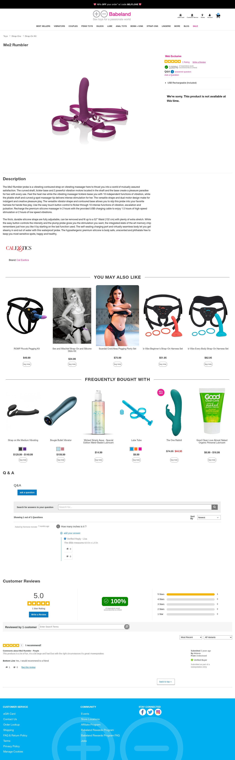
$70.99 (117, 357)
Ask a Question (171, 75)
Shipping (8, 730)
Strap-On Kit (30, 36)
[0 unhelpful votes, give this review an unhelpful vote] (15, 667)
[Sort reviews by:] (191, 637)
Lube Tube (136, 440)
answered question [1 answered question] (183, 72)
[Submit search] (215, 507)
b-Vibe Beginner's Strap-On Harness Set (163, 348)
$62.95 (208, 357)
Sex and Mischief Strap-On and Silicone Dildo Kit (72, 349)
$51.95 (163, 357)
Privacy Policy (11, 746)
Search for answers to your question (35, 507)
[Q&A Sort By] (209, 517)
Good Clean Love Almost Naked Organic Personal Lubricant (211, 441)
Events (85, 713)
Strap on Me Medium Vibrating (23, 440)
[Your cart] (218, 16)
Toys (5, 36)
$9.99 (136, 454)
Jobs (84, 740)
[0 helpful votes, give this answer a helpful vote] (68, 549)
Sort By (192, 517)
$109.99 (60, 454)
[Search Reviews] (84, 626)
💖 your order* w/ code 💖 (117, 4)
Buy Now (26, 364)
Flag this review (28, 667)
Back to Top (165, 682)
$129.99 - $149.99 (23, 454)
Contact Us (10, 719)
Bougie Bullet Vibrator (61, 440)
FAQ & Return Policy (15, 735)
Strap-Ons (16, 36)
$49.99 (26, 357)
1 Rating (186, 62)
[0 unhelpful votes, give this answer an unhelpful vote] (68, 557)
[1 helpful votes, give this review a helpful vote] (7, 667)
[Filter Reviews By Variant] (218, 637)
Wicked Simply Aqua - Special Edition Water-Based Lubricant (98, 441)
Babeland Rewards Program (97, 730)
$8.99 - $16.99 (212, 452)
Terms (6, 740)
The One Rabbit (174, 440)
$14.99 (98, 452)
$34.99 (72, 358)
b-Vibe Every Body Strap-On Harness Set (208, 348)
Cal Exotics (23, 260)
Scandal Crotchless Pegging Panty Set (117, 348)
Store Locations (90, 719)
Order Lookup (11, 724)
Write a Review (199, 62)
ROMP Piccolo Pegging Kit (27, 348)
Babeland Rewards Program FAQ (100, 735)
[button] (20, 449)
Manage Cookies (13, 751)
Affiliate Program (90, 724)
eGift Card (9, 713)
